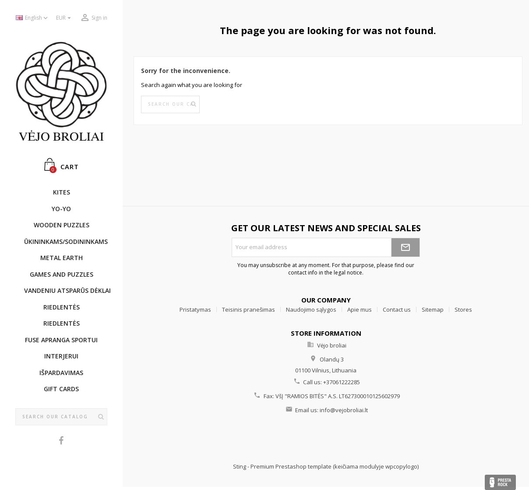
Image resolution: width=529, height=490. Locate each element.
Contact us (397, 309)
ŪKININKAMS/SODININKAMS (65, 241)
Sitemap (433, 309)
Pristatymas (195, 309)
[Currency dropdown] (64, 18)
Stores (463, 309)
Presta (500, 482)
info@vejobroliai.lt (344, 410)
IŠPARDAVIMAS (61, 372)
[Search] (61, 417)
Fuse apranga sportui (61, 340)
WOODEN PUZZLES (61, 225)
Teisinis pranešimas (248, 309)
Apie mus (359, 309)
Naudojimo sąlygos (311, 309)
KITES (61, 192)
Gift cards (61, 389)
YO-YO (61, 209)
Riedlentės (61, 307)
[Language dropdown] (32, 18)
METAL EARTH (61, 258)
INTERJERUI (61, 356)
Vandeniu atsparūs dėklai (65, 290)
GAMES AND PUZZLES (61, 274)
